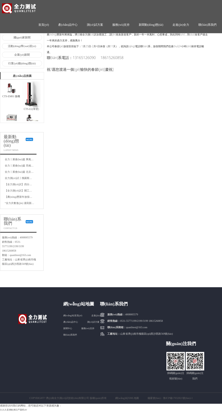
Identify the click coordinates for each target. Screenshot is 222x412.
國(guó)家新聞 (22, 37)
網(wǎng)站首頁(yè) (72, 315)
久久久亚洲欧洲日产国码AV (13, 410)
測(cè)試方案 (95, 24)
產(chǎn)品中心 (68, 24)
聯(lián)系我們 (207, 24)
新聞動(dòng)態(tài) (151, 24)
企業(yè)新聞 (22, 54)
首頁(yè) (43, 24)
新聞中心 (67, 328)
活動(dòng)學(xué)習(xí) (22, 46)
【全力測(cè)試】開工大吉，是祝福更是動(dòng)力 (33, 190)
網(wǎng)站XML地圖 (127, 398)
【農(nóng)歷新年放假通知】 (21, 197)
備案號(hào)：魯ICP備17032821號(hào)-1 (170, 398)
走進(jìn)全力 (180, 24)
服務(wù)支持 (121, 24)
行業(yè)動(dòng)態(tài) (22, 63)
